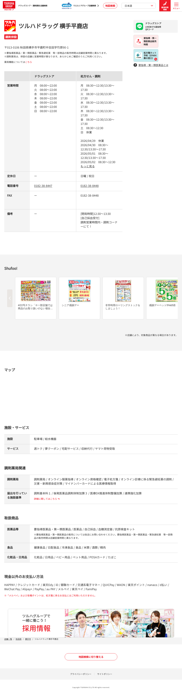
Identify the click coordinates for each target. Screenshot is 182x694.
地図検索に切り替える (91, 657)
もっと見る (88, 166)
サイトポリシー (104, 673)
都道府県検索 (164, 6)
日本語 (139, 5)
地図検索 (110, 5)
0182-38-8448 (90, 186)
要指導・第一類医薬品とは (150, 65)
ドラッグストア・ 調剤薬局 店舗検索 (25, 5)
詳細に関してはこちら (47, 498)
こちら (28, 62)
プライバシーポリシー (80, 673)
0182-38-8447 (43, 186)
